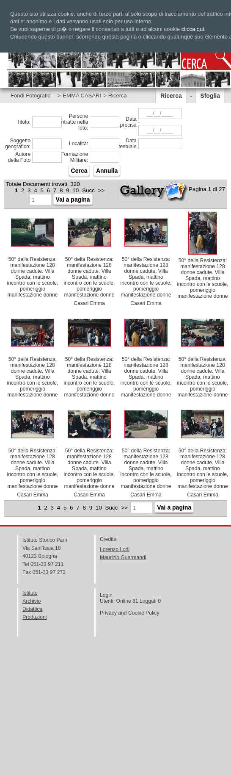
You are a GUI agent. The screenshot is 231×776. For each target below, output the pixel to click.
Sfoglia (210, 95)
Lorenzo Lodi (114, 549)
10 (75, 190)
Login (106, 595)
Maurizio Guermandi (123, 557)
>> (101, 190)
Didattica (32, 609)
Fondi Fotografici (31, 95)
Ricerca (171, 95)
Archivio (31, 601)
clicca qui (193, 29)
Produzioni (34, 617)
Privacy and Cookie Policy (130, 613)
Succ (88, 190)
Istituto (30, 593)
